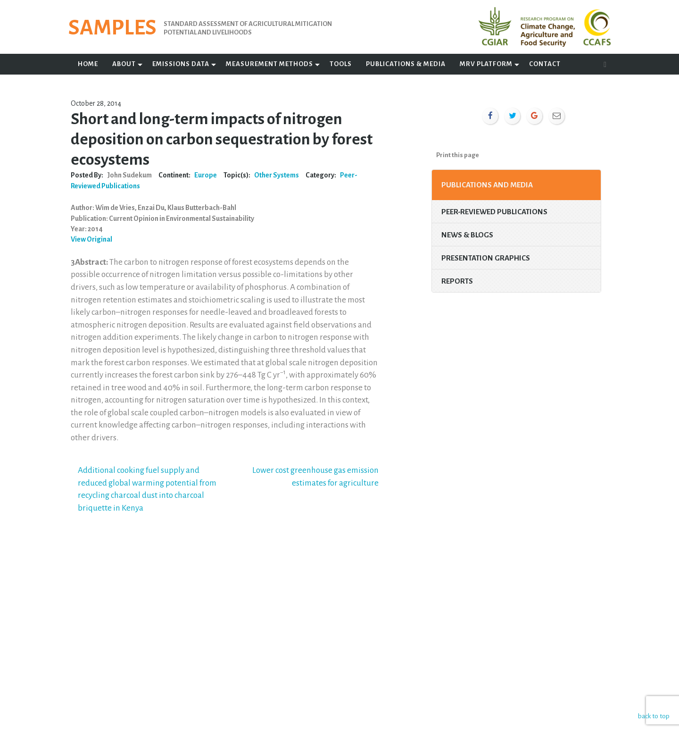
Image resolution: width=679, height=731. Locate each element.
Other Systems (276, 175)
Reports (457, 281)
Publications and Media (487, 185)
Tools (341, 63)
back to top (653, 715)
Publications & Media (406, 63)
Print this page (457, 155)
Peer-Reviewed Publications (494, 212)
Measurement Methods (269, 63)
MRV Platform (486, 63)
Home (88, 63)
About (124, 63)
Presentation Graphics (485, 258)
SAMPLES (112, 28)
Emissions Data (180, 63)
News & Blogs (467, 235)
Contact (545, 63)
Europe (205, 175)
